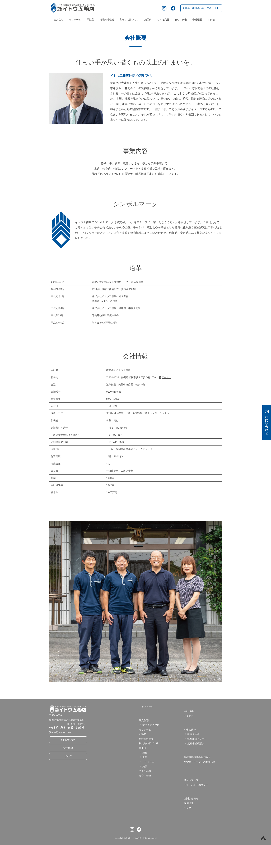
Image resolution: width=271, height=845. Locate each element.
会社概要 (197, 19)
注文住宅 (58, 19)
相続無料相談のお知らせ (197, 757)
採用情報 (68, 748)
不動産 (90, 19)
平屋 (143, 757)
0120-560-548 (69, 727)
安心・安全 (181, 19)
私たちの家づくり (129, 19)
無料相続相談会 (194, 743)
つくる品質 (163, 19)
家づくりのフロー (150, 725)
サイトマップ (191, 780)
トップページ (146, 706)
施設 (143, 766)
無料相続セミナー (195, 738)
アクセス (212, 19)
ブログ (68, 756)
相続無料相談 (106, 19)
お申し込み (190, 729)
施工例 (148, 19)
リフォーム (75, 19)
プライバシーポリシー (196, 784)
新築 (143, 752)
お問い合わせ (68, 739)
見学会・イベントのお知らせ (199, 761)
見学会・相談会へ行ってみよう (201, 8)
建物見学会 (191, 734)
